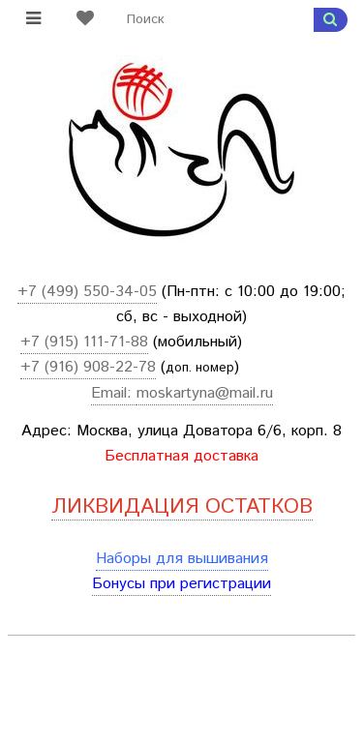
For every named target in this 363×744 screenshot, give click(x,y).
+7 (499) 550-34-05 (87, 292)
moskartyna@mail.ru (204, 393)
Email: (113, 393)
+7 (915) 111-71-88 (84, 342)
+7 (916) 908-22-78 (88, 367)
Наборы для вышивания (182, 559)
